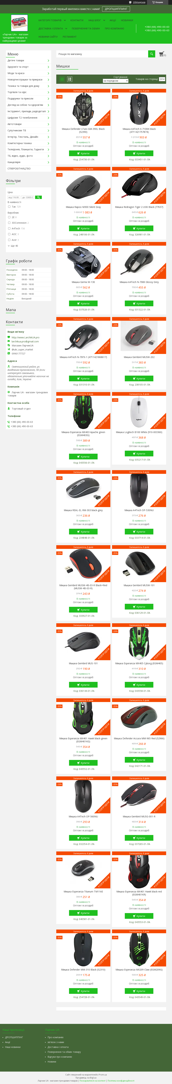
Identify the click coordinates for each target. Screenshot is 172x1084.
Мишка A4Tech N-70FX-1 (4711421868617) (83, 357)
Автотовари (15, 124)
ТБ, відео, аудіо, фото (20, 155)
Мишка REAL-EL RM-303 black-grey (83, 510)
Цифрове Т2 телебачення (22, 117)
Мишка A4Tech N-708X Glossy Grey (139, 282)
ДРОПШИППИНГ (116, 9)
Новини (52, 1061)
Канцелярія (14, 162)
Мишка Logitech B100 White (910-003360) (139, 432)
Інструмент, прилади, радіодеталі (27, 111)
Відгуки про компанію (60, 1056)
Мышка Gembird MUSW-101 (139, 585)
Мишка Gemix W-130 (83, 282)
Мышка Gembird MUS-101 (83, 663)
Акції (113, 20)
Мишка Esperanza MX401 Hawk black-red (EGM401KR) (139, 893)
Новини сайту (48, 36)
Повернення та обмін (86, 28)
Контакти (76, 20)
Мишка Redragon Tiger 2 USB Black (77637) (139, 207)
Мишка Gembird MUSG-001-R (139, 816)
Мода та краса (16, 73)
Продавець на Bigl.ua (86, 1077)
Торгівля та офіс (17, 92)
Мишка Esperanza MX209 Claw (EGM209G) (139, 969)
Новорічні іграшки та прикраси (25, 79)
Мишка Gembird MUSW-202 (139, 357)
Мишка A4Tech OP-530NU (139, 510)
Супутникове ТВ (17, 130)
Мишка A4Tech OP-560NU (83, 816)
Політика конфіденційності (121, 1080)
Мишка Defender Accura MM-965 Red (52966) (139, 738)
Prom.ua (103, 1074)
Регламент (70, 36)
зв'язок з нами (56, 1042)
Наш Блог (94, 20)
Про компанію (114, 28)
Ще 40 (14, 245)
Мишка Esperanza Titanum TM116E (83, 891)
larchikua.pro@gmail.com (25, 341)
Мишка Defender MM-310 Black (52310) (83, 969)
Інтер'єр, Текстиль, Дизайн (23, 136)
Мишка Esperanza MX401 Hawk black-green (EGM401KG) (83, 740)
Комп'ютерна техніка (20, 143)
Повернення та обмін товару (64, 1051)
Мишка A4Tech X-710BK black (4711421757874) (139, 130)
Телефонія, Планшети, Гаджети (26, 149)
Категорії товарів (49, 20)
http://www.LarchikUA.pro (25, 337)
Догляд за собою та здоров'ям (25, 104)
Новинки (127, 20)
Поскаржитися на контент (92, 1080)
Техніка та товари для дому (23, 85)
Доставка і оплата (50, 28)
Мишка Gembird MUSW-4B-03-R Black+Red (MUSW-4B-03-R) (83, 587)
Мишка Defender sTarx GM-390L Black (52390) (83, 130)
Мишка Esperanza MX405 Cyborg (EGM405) (139, 663)
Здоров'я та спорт (18, 66)
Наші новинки (12, 1047)
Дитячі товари (16, 60)
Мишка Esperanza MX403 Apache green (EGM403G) (83, 434)
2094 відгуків (139, 2)
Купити (85, 153)
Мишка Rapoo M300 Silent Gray (83, 207)
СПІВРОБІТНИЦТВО (19, 168)
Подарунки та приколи (20, 98)
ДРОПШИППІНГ (14, 1037)
